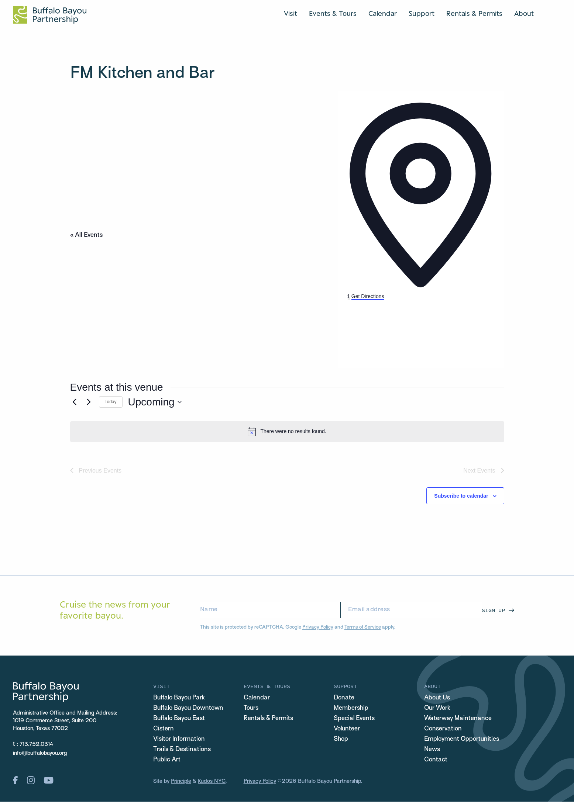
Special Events (354, 719)
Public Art (167, 760)
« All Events (86, 235)
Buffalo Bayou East (179, 719)
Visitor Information (179, 740)
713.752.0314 (37, 744)
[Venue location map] (402, 328)
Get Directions (367, 296)
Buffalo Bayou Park (179, 698)
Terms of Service (362, 627)
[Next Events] (89, 402)
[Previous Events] (74, 402)
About (524, 14)
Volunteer (347, 729)
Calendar (382, 14)
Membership (351, 709)
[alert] (287, 431)
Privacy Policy (317, 627)
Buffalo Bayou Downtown (188, 709)
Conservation (443, 729)
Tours (251, 709)
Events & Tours (333, 14)
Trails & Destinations (182, 750)
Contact (435, 760)
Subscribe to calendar (461, 496)
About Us (437, 698)
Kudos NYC (212, 781)
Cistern (163, 729)
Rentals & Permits (474, 14)
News (432, 750)
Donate (344, 698)
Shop (341, 740)
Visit (290, 14)
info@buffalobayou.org (40, 753)
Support (421, 14)
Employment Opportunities (462, 740)
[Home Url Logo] (49, 15)
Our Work (437, 709)
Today (111, 401)
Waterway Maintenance (458, 719)
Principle (181, 781)
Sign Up (493, 610)
